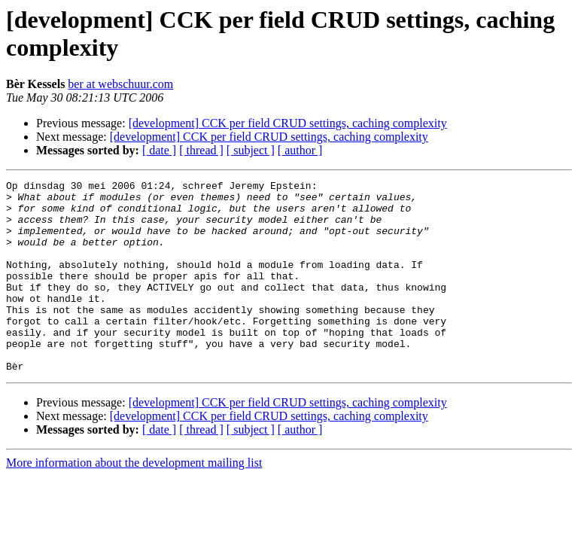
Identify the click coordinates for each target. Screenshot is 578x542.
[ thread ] (201, 150)
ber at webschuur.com (120, 84)
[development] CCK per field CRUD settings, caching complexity (288, 123)
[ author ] (300, 150)
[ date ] (159, 150)
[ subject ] (251, 150)
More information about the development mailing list (134, 501)
